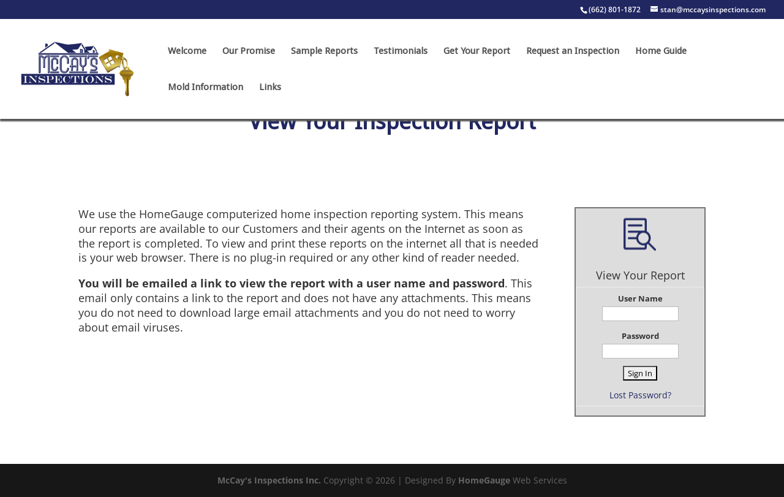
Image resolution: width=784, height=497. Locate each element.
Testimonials (401, 51)
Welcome (187, 51)
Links (270, 88)
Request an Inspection (572, 51)
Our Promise (248, 51)
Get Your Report (476, 51)
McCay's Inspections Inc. (269, 480)
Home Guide (661, 51)
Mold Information (205, 88)
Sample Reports (324, 51)
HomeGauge (484, 480)
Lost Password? (640, 395)
